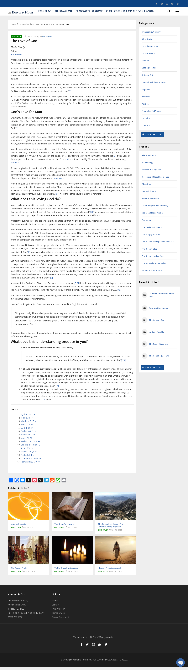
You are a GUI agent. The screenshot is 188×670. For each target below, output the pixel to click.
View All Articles (153, 137)
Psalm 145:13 (27, 434)
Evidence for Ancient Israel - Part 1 (162, 298)
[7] (91, 215)
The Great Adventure (158, 347)
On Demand (102, 12)
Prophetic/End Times (151, 114)
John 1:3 (36, 448)
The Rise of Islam (149, 252)
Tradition (146, 128)
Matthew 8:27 (27, 424)
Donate (124, 12)
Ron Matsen (47, 39)
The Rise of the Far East (152, 259)
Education (146, 187)
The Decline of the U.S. (152, 230)
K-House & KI (147, 78)
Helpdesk (157, 12)
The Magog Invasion (151, 237)
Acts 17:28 (26, 451)
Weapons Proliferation (152, 273)
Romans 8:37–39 (29, 465)
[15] (43, 402)
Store (114, 12)
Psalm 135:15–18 (29, 444)
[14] (57, 389)
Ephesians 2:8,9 (28, 437)
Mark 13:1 (25, 427)
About (51, 12)
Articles (39, 27)
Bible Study (16, 39)
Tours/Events (86, 12)
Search (55, 603)
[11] (12, 289)
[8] (29, 255)
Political (145, 107)
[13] (123, 363)
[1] (70, 94)
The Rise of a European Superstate (158, 245)
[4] (68, 162)
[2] (17, 131)
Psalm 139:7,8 (27, 454)
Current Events (148, 56)
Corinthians (58, 181)
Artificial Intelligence (151, 173)
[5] (19, 166)
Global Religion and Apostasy (155, 209)
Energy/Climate (149, 194)
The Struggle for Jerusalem (154, 266)
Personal (146, 100)
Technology (147, 223)
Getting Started (149, 71)
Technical (146, 121)
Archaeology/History (151, 35)
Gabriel (14, 166)
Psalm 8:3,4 (26, 458)
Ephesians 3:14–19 (29, 461)
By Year (49, 27)
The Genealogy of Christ (160, 359)
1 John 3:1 (25, 421)
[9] (51, 280)
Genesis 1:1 (26, 448)
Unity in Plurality (156, 335)
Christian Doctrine (150, 49)
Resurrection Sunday (158, 311)
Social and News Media (152, 216)
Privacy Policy (58, 612)
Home (41, 12)
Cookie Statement (60, 620)
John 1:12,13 (26, 441)
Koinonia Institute (140, 12)
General (145, 64)
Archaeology (147, 165)
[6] (57, 197)
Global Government (150, 201)
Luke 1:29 (25, 431)
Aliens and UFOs (149, 158)
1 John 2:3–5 (26, 417)
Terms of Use (58, 616)
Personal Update (67, 12)
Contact (55, 608)
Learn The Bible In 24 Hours (154, 85)
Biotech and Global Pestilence (155, 180)
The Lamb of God (156, 323)
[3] (115, 159)
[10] (77, 286)
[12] (119, 293)
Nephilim (146, 92)
